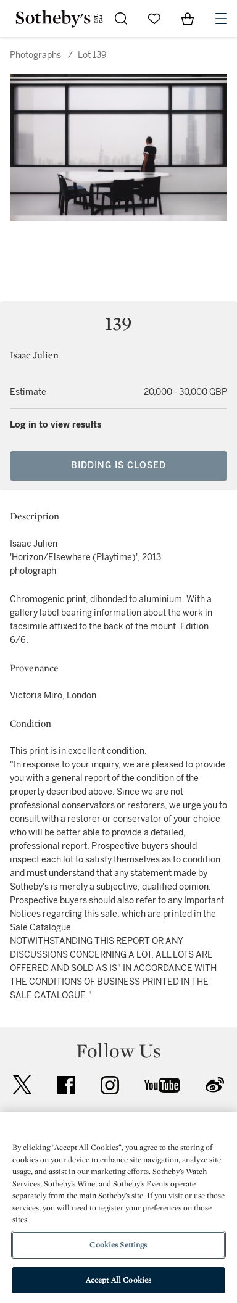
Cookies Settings (118, 1244)
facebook (66, 1085)
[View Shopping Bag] (187, 18)
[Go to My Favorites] (154, 18)
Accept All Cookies (118, 1280)
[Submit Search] (121, 18)
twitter (22, 1084)
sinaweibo (215, 1085)
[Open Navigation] (221, 18)
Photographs (35, 55)
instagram (110, 1085)
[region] (118, 1207)
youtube (162, 1085)
